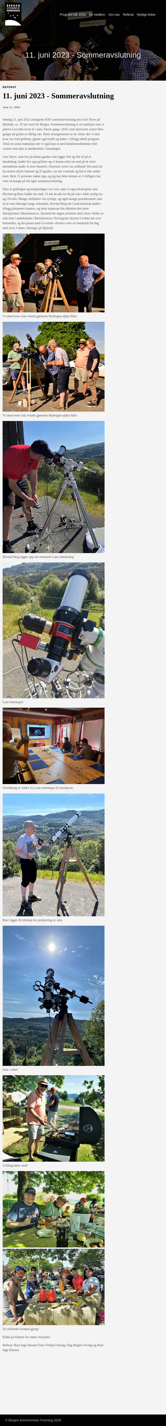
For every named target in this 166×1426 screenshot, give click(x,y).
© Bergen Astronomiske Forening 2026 (33, 1420)
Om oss (114, 14)
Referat (128, 14)
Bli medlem (97, 14)
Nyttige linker (146, 14)
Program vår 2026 (73, 14)
